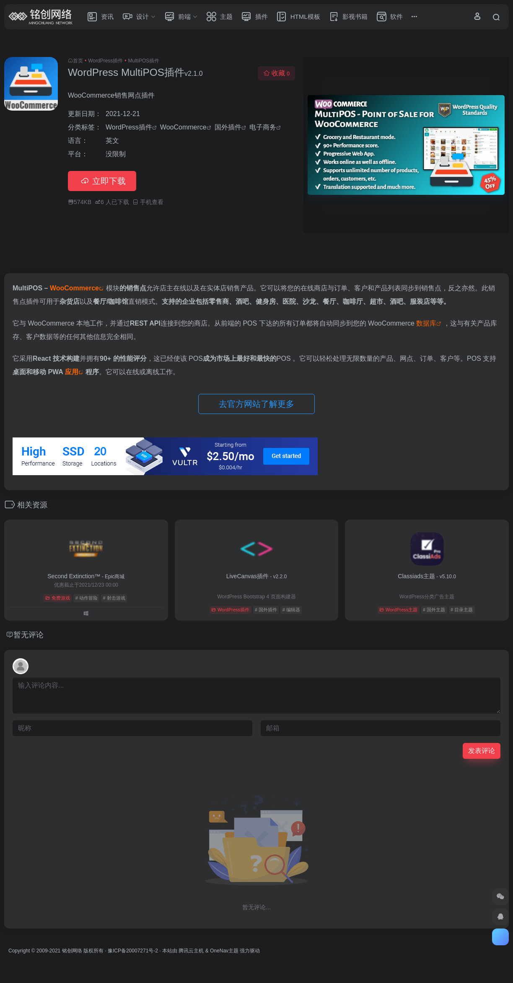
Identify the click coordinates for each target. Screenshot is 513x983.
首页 (78, 61)
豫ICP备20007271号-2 (133, 951)
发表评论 (481, 750)
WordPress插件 (105, 61)
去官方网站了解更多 (256, 404)
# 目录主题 (462, 609)
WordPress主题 (398, 609)
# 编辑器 (291, 609)
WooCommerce (183, 127)
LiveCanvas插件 (256, 576)
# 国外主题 (434, 609)
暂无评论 (28, 635)
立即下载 (102, 181)
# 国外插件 (266, 609)
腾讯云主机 (191, 951)
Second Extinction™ (85, 576)
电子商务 (262, 127)
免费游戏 (57, 597)
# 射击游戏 (114, 597)
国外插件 (228, 127)
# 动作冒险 (86, 597)
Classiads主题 (427, 576)
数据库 (426, 323)
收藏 (276, 73)
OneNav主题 (224, 951)
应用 (71, 371)
